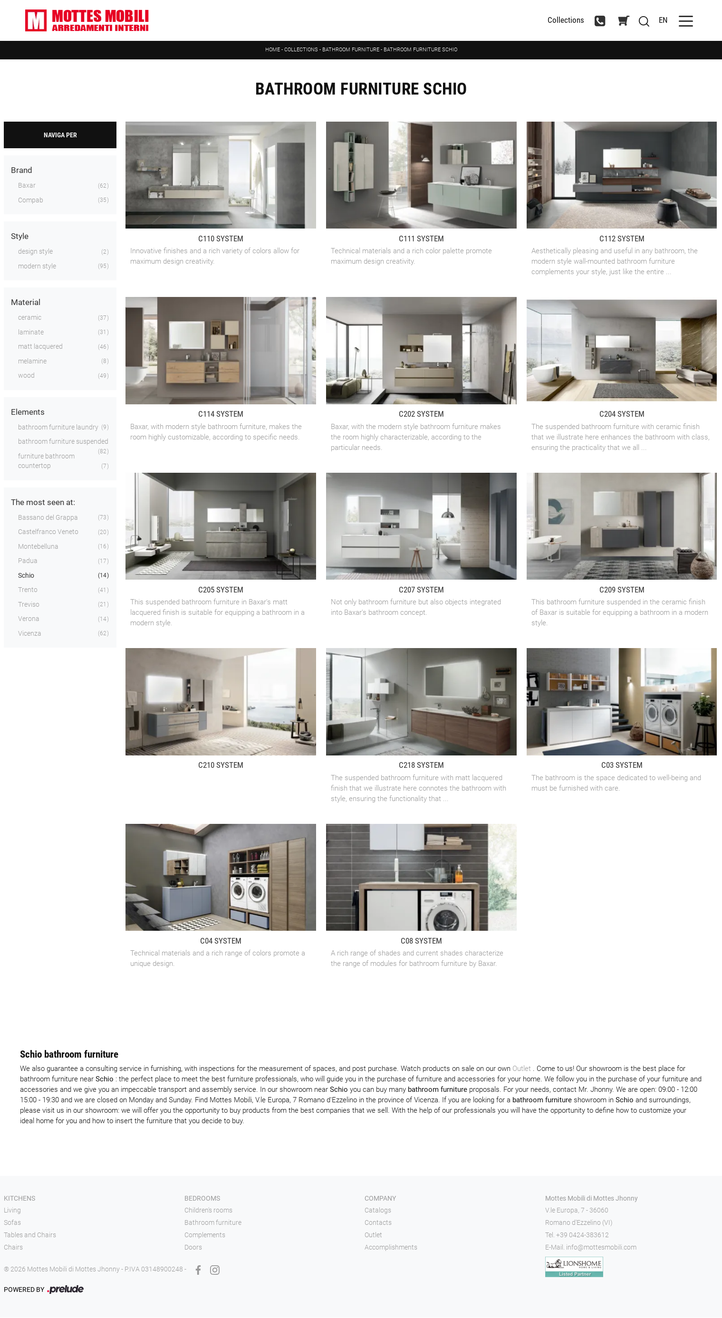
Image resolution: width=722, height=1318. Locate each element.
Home (272, 50)
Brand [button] (21, 171)
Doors (193, 1247)
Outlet (522, 1069)
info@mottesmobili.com (601, 1247)
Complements (204, 1235)
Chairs (13, 1247)
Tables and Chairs (30, 1235)
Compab (30, 200)
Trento (28, 590)
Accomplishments (391, 1247)
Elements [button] (28, 412)
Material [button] (25, 303)
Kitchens (19, 1199)
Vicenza (29, 634)
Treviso (28, 605)
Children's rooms (208, 1211)
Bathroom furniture (350, 50)
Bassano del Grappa (48, 518)
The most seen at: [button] (43, 502)
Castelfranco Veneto (48, 532)
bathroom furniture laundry (58, 427)
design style (35, 252)
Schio (26, 576)
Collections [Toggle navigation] (561, 20)
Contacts (378, 1223)
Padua (28, 561)
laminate (31, 332)
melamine (32, 361)
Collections (301, 50)
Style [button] (20, 237)
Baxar (27, 186)
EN (658, 20)
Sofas (12, 1223)
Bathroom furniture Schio (420, 50)
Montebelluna (38, 547)
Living (12, 1211)
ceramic (29, 318)
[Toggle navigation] (681, 21)
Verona (28, 619)
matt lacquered (40, 347)
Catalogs (378, 1211)
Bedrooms (202, 1199)
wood (26, 376)
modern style (37, 266)
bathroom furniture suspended (63, 442)
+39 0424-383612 (582, 1235)
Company (380, 1199)
